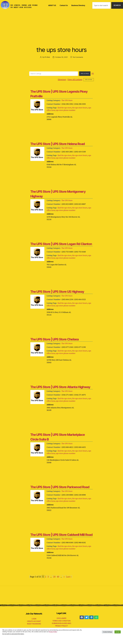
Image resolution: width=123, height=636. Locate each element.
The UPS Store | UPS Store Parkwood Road (59, 487)
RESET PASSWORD (34, 624)
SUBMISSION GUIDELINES (61, 623)
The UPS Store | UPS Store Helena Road (57, 144)
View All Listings (74, 79)
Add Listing (88, 79)
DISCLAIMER (61, 618)
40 (58, 577)
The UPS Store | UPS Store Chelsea (54, 339)
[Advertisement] (61, 25)
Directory (62, 79)
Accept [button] (118, 632)
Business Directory (78, 5)
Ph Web (47, 57)
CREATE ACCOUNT (34, 621)
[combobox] (101, 5)
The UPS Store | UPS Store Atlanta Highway (60, 387)
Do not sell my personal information (13, 634)
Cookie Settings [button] (107, 632)
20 (54, 577)
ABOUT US (52, 5)
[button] (82, 617)
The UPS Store (66, 100)
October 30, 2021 (61, 57)
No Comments (78, 57)
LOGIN (34, 619)
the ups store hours (61, 49)
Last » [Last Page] (69, 577)
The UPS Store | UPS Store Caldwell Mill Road (61, 535)
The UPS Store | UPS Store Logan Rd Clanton (61, 244)
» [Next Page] (64, 577)
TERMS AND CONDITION (61, 621)
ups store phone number (65, 110)
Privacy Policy (53, 632)
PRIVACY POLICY (61, 626)
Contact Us (64, 5)
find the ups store (64, 108)
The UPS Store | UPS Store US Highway (57, 292)
